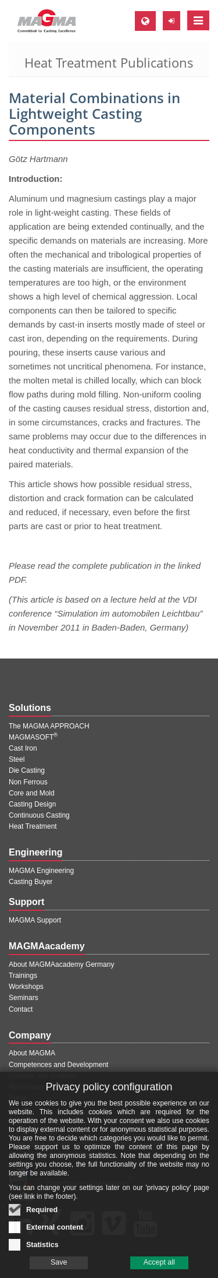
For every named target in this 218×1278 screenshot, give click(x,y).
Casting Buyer (30, 882)
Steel (16, 759)
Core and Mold (32, 793)
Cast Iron (23, 748)
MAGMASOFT (33, 737)
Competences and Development (58, 1065)
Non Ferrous (28, 782)
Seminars (23, 998)
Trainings (23, 975)
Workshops (26, 987)
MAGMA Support (35, 920)
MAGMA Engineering (41, 871)
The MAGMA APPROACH (49, 726)
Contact (21, 1009)
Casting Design (32, 804)
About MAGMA (32, 1053)
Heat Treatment (33, 826)
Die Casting (27, 770)
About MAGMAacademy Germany (61, 964)
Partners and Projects (42, 1076)
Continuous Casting (39, 815)
